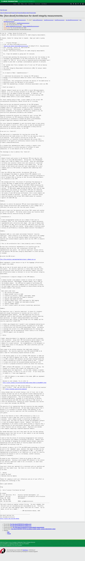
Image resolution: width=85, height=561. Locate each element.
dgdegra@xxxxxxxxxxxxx (20, 20)
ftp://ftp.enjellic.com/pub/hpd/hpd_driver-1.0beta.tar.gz (18, 259)
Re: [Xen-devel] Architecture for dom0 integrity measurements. (28, 527)
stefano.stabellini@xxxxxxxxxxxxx (14, 26)
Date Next (8, 12)
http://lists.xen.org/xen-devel (9, 518)
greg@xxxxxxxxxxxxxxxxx (23, 23)
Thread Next (20, 12)
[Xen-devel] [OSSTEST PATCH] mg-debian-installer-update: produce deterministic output (33, 529)
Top (1, 10)
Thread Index (32, 12)
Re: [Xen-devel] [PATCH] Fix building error (20, 524)
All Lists (5, 10)
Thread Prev (14, 12)
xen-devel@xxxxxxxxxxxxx (72, 20)
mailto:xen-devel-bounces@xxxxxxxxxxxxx (16, 46)
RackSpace (25, 550)
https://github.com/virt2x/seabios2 (16, 389)
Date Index (26, 12)
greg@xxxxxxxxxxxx (48, 20)
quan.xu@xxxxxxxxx (37, 20)
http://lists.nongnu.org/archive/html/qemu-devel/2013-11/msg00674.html (24, 382)
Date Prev (2, 12)
